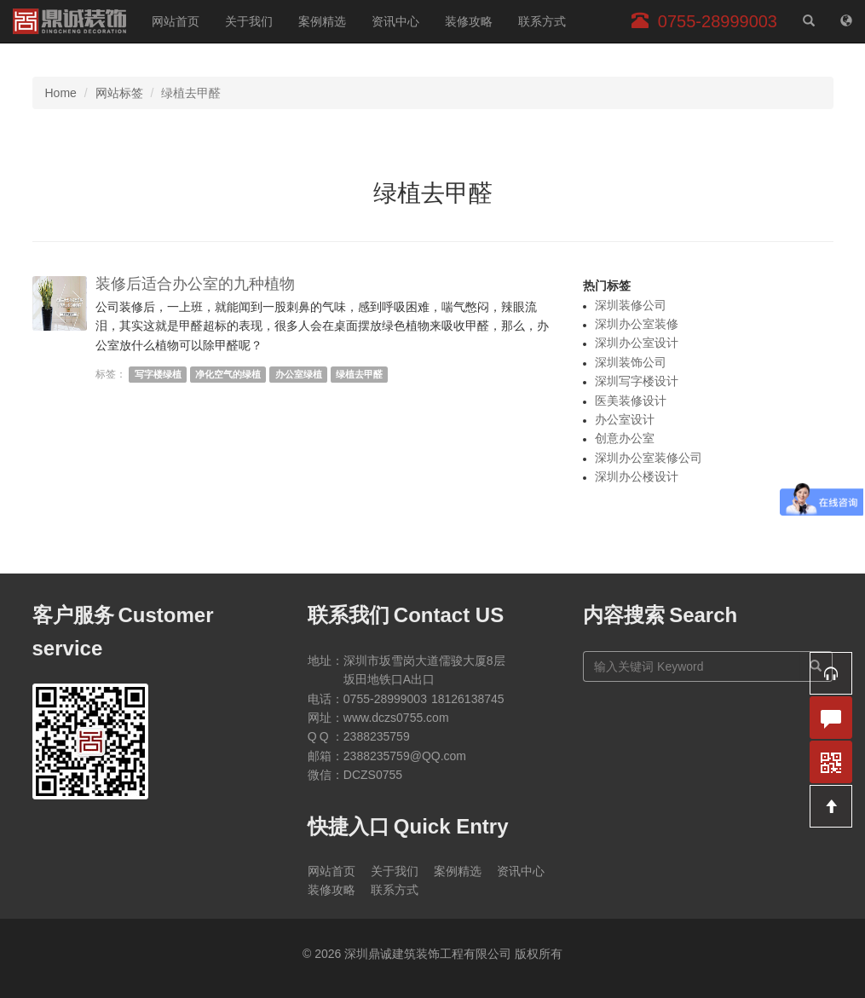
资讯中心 (395, 21)
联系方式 (542, 21)
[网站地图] (846, 21)
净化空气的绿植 (228, 374)
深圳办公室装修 (636, 324)
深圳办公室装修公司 (648, 457)
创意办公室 (625, 438)
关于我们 (249, 21)
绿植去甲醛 (359, 374)
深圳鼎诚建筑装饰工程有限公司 (69, 21)
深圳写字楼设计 (636, 381)
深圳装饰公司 (630, 362)
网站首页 (175, 21)
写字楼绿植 (158, 374)
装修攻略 (469, 21)
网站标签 (119, 93)
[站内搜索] (809, 21)
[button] (831, 673)
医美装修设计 (630, 400)
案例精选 (322, 21)
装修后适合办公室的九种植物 (195, 283)
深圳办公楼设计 (636, 476)
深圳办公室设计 (636, 342)
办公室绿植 (298, 374)
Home (61, 93)
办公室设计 (625, 419)
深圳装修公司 (630, 305)
